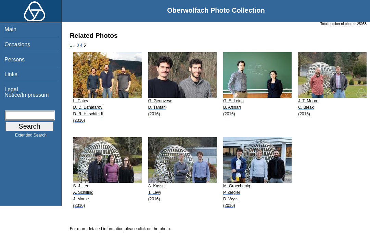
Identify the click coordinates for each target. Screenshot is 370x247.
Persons (14, 59)
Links (10, 74)
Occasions (17, 44)
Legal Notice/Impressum (26, 92)
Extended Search (31, 136)
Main (10, 29)
